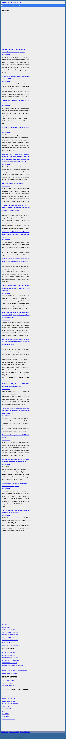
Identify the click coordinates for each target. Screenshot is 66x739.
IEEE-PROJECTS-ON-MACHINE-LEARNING (15, 670)
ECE (6, 5)
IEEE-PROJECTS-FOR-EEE (10, 655)
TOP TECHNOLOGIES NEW (10, 632)
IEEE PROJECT (17, 5)
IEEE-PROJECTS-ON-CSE (10, 652)
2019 (15, 645)
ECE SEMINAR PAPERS (9, 683)
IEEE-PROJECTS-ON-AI (9, 668)
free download (15, 52)
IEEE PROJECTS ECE (8, 696)
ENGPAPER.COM (25, 732)
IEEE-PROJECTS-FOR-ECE (10, 658)
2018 (18, 645)
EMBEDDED (5, 706)
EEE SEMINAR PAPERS (9, 685)
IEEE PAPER (17, 2)
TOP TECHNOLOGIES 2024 (10, 640)
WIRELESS (5, 714)
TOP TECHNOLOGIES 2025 (10, 637)
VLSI (3, 711)
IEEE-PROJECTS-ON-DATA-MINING (12, 665)
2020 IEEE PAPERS (8, 645)
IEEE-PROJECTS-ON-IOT (9, 663)
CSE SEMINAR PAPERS (9, 680)
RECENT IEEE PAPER (8, 629)
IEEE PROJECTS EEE (8, 701)
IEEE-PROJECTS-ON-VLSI (10, 673)
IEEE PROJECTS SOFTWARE (11, 660)
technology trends (7, 642)
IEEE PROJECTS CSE (8, 698)
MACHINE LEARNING (8, 719)
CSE (2, 5)
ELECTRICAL (6, 716)
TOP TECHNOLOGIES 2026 (10, 635)
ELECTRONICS (6, 708)
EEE (10, 5)
